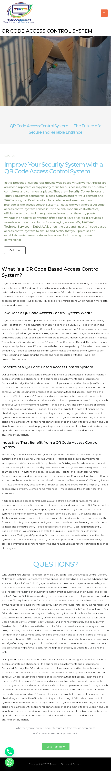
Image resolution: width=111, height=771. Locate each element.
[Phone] (9, 751)
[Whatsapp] (9, 762)
